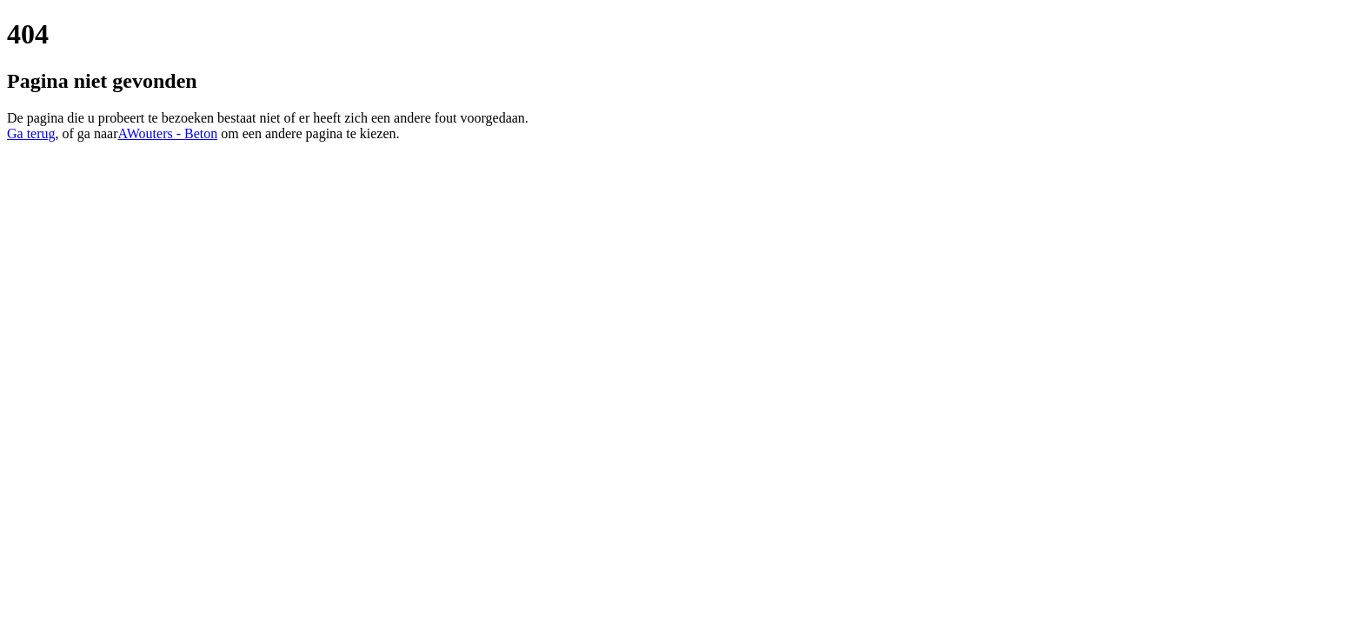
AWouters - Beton (168, 133)
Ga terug (31, 133)
